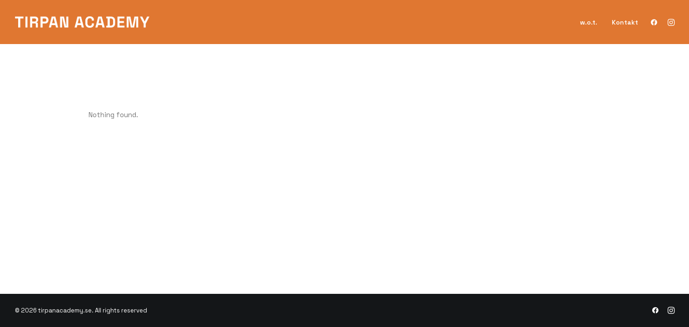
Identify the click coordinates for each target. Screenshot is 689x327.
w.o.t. (588, 22)
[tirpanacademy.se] (82, 22)
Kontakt (625, 22)
